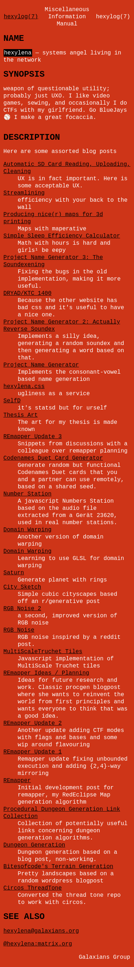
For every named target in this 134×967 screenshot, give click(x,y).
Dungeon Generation (34, 845)
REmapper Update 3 (33, 437)
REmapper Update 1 (33, 752)
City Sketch (22, 587)
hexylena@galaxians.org (41, 931)
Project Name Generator (41, 365)
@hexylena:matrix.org (38, 944)
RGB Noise (19, 630)
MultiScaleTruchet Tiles (43, 652)
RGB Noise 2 (22, 609)
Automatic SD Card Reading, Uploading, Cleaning (67, 168)
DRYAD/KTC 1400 (27, 293)
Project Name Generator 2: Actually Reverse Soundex (62, 325)
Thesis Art (21, 415)
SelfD (12, 401)
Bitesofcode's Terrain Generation (58, 867)
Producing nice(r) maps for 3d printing (53, 218)
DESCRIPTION (32, 137)
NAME (14, 38)
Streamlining (24, 193)
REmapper (17, 781)
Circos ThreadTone (33, 888)
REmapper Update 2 (33, 723)
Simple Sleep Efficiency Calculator (62, 236)
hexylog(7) (21, 17)
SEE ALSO (24, 917)
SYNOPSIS (24, 74)
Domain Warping (27, 530)
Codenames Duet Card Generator (53, 458)
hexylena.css (24, 387)
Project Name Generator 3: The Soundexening (53, 261)
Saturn (14, 573)
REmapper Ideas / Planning (46, 673)
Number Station (27, 494)
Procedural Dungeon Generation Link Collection (62, 812)
